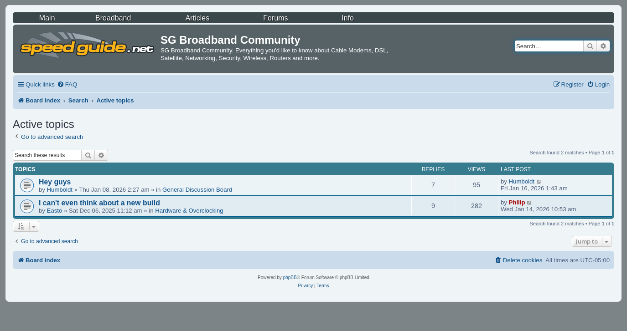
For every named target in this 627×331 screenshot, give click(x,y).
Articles (197, 18)
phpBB (290, 277)
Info (348, 18)
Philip (517, 202)
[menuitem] (67, 84)
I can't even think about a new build (99, 203)
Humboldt (60, 189)
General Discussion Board (197, 189)
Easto (54, 210)
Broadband (113, 18)
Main (47, 18)
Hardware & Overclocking (189, 210)
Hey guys (55, 182)
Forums (275, 18)
